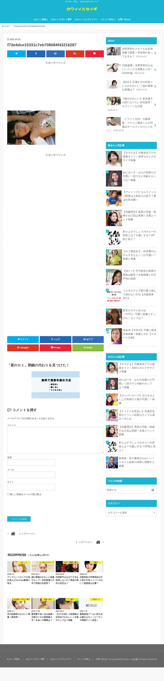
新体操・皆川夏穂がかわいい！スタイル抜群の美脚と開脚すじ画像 (137, 455)
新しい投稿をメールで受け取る (25, 498)
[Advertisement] (56, 91)
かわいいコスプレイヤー (86, 24)
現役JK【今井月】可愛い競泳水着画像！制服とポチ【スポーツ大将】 (139, 328)
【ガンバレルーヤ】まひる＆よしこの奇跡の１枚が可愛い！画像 (137, 392)
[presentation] (31, 510)
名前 (9, 461)
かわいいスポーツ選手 (61, 24)
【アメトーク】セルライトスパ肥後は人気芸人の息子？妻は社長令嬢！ (139, 190)
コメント (11, 429)
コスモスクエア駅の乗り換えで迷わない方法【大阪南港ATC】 (139, 287)
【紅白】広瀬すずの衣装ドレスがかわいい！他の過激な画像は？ (130, 87)
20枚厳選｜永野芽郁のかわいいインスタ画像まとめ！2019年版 (130, 72)
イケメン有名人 (108, 24)
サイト (10, 486)
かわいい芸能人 (41, 24)
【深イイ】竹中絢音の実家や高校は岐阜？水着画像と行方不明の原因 (139, 269)
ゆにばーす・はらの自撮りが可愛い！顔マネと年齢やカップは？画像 (139, 171)
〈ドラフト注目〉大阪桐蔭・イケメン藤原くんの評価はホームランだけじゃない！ (130, 120)
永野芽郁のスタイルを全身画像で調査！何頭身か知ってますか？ (130, 56)
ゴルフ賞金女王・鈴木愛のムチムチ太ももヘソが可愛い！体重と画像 (139, 250)
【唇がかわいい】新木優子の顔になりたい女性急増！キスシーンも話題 (130, 103)
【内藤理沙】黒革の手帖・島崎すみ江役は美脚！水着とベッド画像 (139, 210)
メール (10, 474)
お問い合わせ (124, 24)
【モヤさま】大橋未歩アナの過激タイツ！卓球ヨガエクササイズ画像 (139, 151)
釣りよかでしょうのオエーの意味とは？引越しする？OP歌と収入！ (139, 230)
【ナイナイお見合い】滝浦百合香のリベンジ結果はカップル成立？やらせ (137, 409)
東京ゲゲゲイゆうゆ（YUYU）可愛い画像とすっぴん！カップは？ (139, 309)
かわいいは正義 (130, 673)
